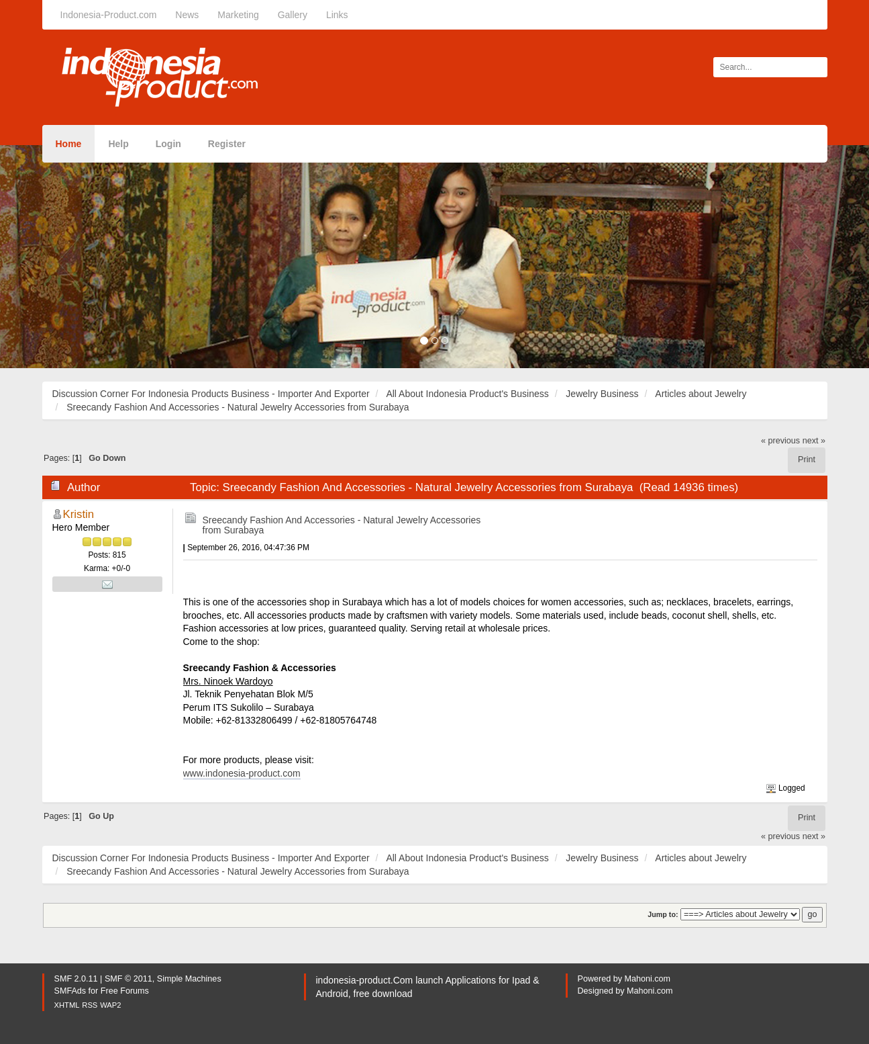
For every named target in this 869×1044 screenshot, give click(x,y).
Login (168, 143)
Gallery (292, 14)
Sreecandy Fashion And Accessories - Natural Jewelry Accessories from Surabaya (342, 525)
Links (337, 14)
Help (118, 143)
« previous (780, 440)
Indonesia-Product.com (108, 14)
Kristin (79, 514)
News (187, 14)
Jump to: (663, 914)
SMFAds (70, 991)
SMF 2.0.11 (76, 979)
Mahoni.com (648, 979)
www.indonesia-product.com (242, 773)
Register (227, 143)
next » (814, 440)
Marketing (237, 14)
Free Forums (125, 991)
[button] (65, 256)
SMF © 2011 (128, 979)
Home (69, 143)
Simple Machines (189, 979)
